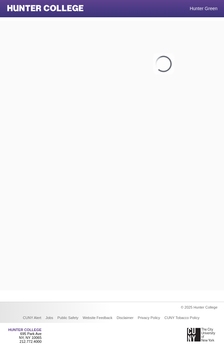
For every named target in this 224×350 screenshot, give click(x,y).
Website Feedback (97, 318)
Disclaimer (125, 318)
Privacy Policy (149, 318)
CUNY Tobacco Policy (181, 318)
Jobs (49, 318)
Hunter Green (203, 8)
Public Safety (68, 318)
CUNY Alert (32, 318)
